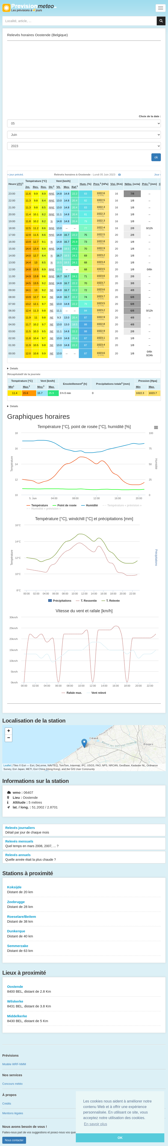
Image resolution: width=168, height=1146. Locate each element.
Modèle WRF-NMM (14, 1064)
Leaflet (7, 765)
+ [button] (8, 731)
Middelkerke (84, 1019)
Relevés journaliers (84, 830)
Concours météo (12, 1083)
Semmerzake (84, 948)
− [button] (8, 738)
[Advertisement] (84, 77)
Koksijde (84, 890)
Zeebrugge (84, 904)
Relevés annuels (84, 857)
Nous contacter (14, 1140)
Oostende (84, 989)
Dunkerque (84, 934)
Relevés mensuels (84, 844)
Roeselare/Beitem (84, 919)
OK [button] (120, 1138)
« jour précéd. (15, 174)
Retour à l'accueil (29, 7)
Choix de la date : (150, 116)
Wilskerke (84, 1004)
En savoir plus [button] (95, 1124)
